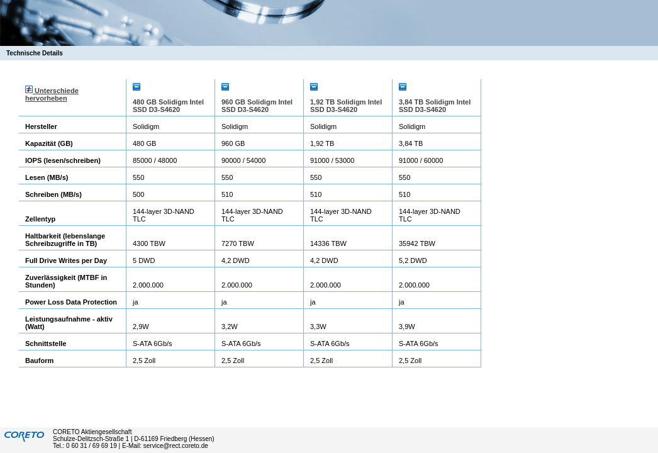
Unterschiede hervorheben (52, 94)
